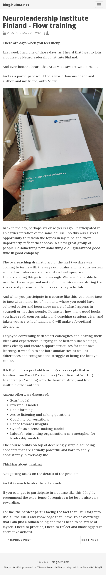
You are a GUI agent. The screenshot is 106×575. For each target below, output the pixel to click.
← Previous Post (17, 540)
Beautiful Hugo (56, 567)
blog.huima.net (16, 4)
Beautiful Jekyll (92, 567)
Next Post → (91, 540)
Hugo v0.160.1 (12, 567)
